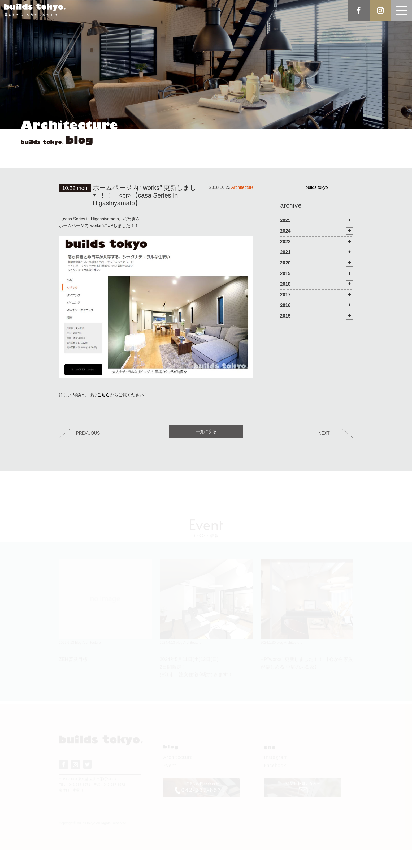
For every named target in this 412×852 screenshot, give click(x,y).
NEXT (324, 433)
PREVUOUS (88, 433)
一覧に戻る (206, 431)
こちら (103, 395)
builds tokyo (316, 187)
